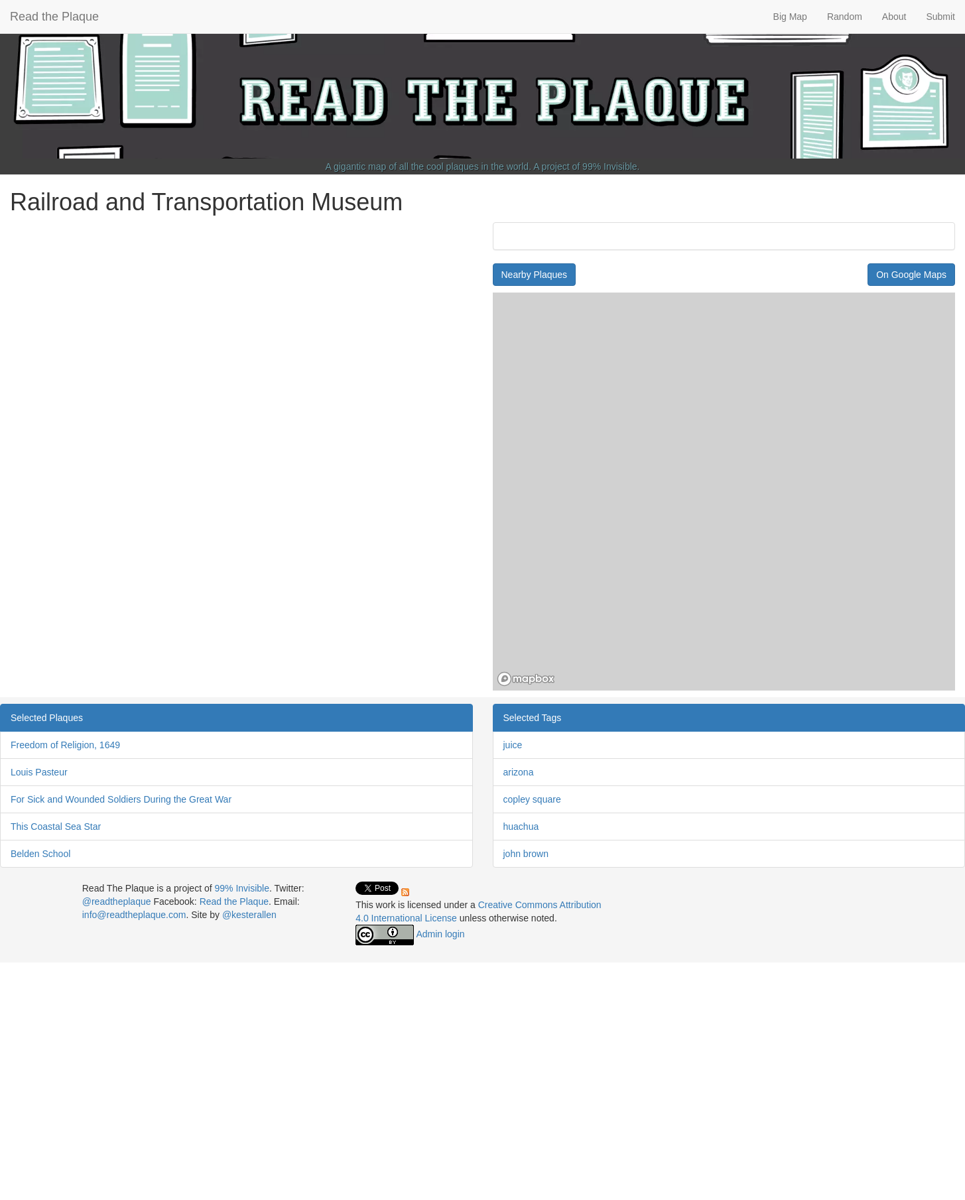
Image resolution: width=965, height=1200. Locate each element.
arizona (518, 772)
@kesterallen (249, 914)
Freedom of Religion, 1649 (65, 745)
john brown (526, 853)
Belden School (40, 853)
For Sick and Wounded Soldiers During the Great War (121, 799)
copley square (532, 799)
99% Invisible (609, 166)
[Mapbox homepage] (526, 679)
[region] (724, 492)
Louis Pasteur (39, 772)
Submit (940, 16)
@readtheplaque (116, 901)
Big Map (790, 16)
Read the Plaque (54, 16)
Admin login (440, 934)
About (894, 16)
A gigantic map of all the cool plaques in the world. (429, 166)
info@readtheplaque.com (134, 914)
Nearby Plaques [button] (534, 274)
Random (844, 16)
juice (513, 745)
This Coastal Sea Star (56, 826)
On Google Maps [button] (911, 274)
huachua (521, 826)
